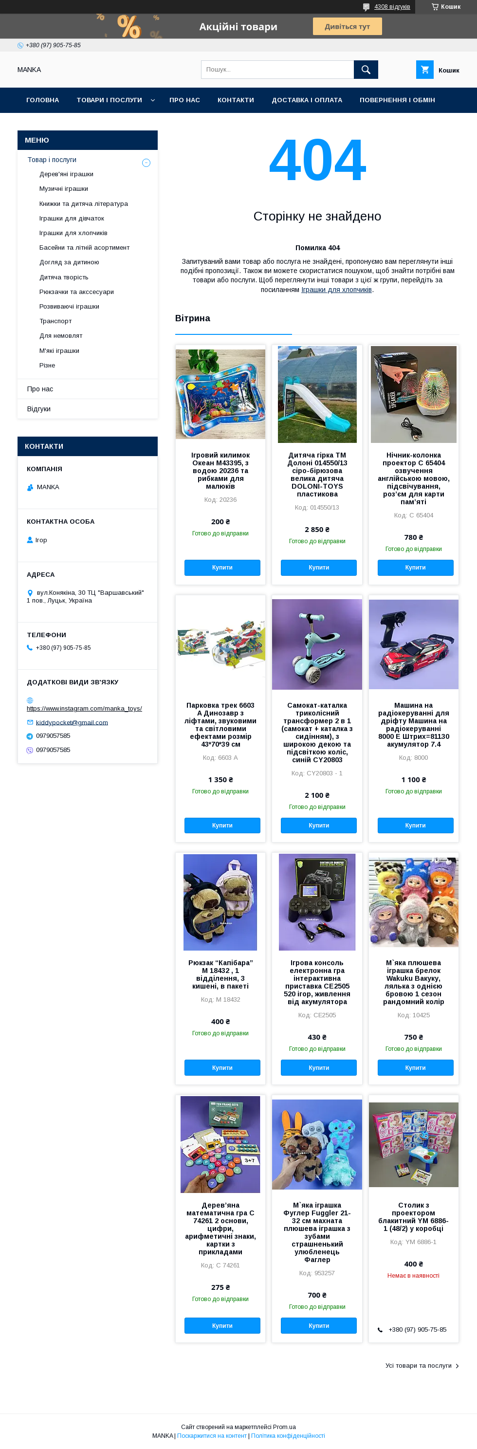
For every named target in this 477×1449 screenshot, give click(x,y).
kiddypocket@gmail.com (72, 722)
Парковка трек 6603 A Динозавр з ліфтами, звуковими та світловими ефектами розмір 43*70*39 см (220, 724)
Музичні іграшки (63, 188)
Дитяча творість (64, 277)
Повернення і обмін (397, 100)
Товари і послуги (109, 100)
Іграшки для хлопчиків (336, 289)
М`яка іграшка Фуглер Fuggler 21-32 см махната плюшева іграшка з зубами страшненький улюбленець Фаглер (317, 1232)
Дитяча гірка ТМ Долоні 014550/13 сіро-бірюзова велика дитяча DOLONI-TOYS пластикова (317, 474)
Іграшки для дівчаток (71, 218)
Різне (47, 365)
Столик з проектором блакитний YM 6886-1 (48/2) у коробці (413, 1216)
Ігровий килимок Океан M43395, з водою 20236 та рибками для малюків (220, 470)
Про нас (184, 100)
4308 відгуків (392, 6)
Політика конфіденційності (288, 1435)
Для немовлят (60, 335)
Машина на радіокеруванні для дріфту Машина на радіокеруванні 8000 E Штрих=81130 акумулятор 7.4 (413, 724)
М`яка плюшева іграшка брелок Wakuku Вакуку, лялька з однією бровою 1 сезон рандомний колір (413, 982)
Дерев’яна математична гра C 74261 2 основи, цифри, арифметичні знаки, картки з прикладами (220, 1228)
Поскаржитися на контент (212, 1435)
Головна (42, 100)
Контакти (236, 100)
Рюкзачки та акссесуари (76, 291)
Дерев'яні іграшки (66, 174)
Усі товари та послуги (418, 1365)
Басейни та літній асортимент (84, 247)
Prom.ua (284, 1427)
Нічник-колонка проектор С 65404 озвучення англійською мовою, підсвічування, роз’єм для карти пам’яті (414, 478)
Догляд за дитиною (69, 262)
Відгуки (39, 409)
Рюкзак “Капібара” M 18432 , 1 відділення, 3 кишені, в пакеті (220, 974)
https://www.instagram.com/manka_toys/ (84, 708)
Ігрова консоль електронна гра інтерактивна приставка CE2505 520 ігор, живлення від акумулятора (317, 982)
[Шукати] (366, 69)
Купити (222, 567)
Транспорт (55, 321)
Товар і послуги (51, 160)
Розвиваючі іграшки (69, 306)
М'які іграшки (59, 350)
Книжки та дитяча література (83, 203)
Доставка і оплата (307, 100)
